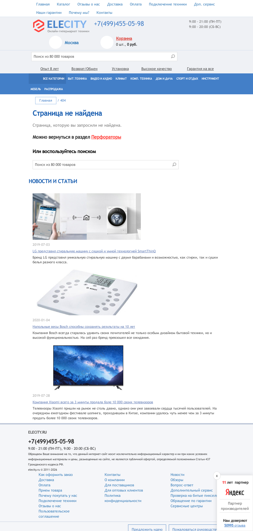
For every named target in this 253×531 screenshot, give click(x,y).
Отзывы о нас (88, 4)
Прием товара (50, 490)
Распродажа (53, 89)
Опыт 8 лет (49, 69)
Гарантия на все (200, 69)
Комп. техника (141, 78)
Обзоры (177, 480)
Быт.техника (77, 78)
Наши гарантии (49, 12)
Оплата (136, 4)
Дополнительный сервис (192, 490)
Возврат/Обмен (84, 69)
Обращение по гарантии (191, 501)
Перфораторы (106, 137)
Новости (177, 474)
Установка (120, 69)
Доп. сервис (204, 4)
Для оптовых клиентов (124, 490)
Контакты (104, 12)
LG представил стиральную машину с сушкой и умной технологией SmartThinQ (94, 251)
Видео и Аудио (101, 78)
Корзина (124, 38)
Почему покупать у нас (58, 495)
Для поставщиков (119, 485)
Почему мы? (79, 12)
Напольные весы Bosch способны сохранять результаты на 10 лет (84, 327)
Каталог (63, 4)
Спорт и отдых (187, 78)
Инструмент (210, 78)
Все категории (53, 78)
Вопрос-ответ (182, 485)
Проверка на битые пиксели (194, 495)
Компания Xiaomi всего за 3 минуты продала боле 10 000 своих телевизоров (93, 402)
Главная (43, 4)
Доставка (115, 4)
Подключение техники (168, 4)
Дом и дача (164, 78)
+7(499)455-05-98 (119, 23)
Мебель (36, 89)
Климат (121, 78)
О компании (115, 480)
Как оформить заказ (56, 474)
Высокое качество (156, 69)
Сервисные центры (187, 506)
